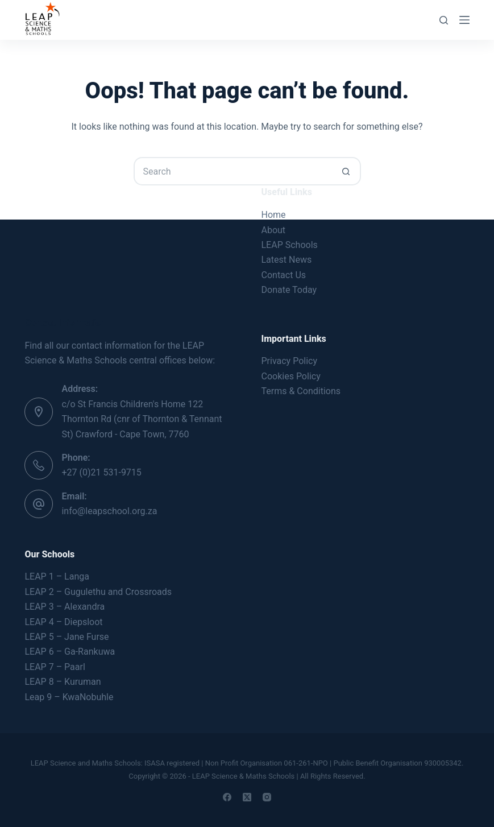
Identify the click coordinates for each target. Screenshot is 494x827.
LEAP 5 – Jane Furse (66, 636)
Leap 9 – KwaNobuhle (68, 697)
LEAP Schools (289, 244)
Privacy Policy (289, 360)
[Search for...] (233, 171)
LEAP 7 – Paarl (54, 666)
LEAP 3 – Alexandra (64, 606)
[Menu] (464, 20)
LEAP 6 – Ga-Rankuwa (69, 651)
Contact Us (283, 275)
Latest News (286, 259)
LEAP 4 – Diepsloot (63, 622)
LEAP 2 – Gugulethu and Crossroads (98, 591)
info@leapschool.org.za (109, 511)
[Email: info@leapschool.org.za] (38, 504)
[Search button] (347, 171)
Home (273, 214)
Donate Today (289, 289)
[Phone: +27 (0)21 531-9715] (38, 465)
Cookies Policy (291, 376)
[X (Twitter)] (247, 797)
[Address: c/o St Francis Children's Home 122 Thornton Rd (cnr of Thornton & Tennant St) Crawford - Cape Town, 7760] (38, 412)
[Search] (443, 20)
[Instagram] (267, 797)
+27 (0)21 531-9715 (101, 472)
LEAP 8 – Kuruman (62, 681)
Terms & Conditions (301, 391)
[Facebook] (227, 797)
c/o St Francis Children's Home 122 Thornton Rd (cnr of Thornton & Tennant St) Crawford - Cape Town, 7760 (141, 419)
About (273, 230)
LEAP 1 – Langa (56, 576)
